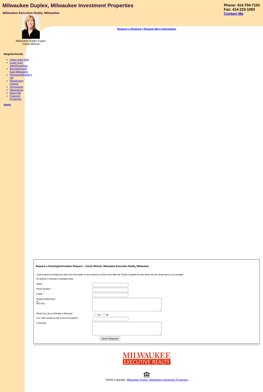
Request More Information (160, 28)
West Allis (15, 92)
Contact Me (233, 14)
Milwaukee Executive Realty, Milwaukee (31, 13)
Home (7, 104)
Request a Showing (129, 28)
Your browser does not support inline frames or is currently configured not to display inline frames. (151, 142)
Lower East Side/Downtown (19, 64)
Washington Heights (16, 82)
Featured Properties (16, 97)
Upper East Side (19, 59)
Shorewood (16, 86)
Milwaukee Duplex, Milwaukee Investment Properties (68, 5)
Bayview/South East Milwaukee (19, 70)
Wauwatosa (16, 89)
